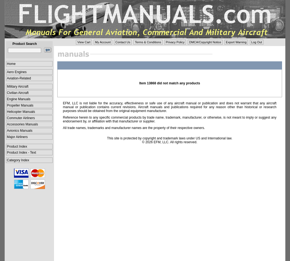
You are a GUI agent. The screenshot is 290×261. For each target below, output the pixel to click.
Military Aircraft (18, 86)
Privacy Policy (175, 42)
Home (11, 64)
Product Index (17, 146)
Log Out (256, 42)
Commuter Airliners (21, 118)
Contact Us (122, 42)
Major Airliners (17, 137)
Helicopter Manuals (21, 112)
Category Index (18, 160)
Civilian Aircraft (18, 93)
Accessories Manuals (22, 124)
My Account (103, 42)
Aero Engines (17, 72)
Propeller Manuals (20, 105)
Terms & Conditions (148, 42)
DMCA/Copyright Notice (205, 42)
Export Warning (236, 42)
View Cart (83, 42)
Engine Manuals (18, 99)
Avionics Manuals (19, 131)
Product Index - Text (21, 152)
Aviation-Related (19, 78)
